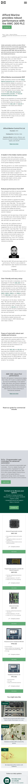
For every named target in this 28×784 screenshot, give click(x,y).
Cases (7, 34)
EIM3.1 (3, 293)
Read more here (14, 144)
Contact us (7, 27)
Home (3, 34)
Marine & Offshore (13, 34)
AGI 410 (20, 103)
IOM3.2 (7, 293)
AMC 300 (12, 103)
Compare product (14, 546)
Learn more (6, 482)
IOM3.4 (19, 293)
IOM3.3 (12, 293)
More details (14, 551)
